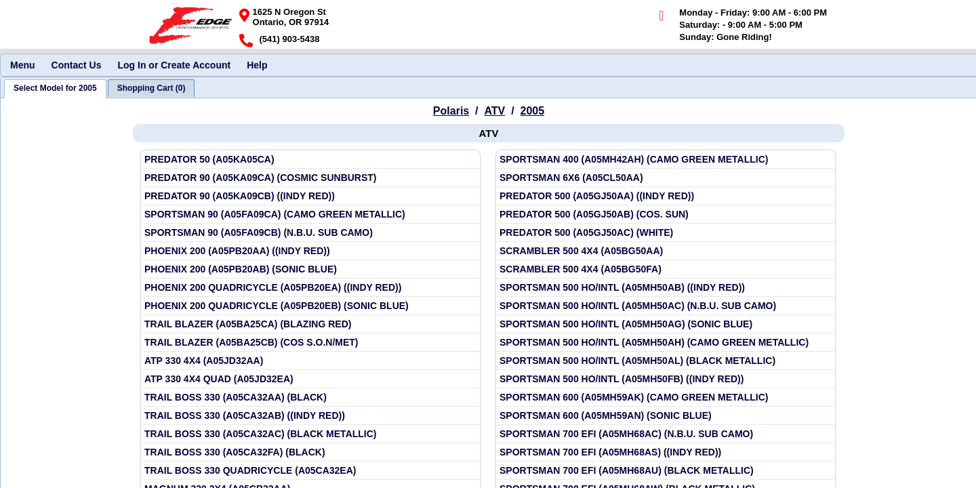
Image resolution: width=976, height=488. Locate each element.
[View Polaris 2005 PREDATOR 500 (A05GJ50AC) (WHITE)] (665, 233)
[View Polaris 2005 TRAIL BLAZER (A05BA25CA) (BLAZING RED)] (310, 324)
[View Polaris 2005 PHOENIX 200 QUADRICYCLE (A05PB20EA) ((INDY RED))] (310, 288)
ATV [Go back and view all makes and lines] (494, 111)
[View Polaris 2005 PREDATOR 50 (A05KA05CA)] (310, 159)
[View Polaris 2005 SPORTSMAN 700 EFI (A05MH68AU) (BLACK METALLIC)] (665, 471)
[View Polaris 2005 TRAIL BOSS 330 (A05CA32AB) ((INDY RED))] (310, 416)
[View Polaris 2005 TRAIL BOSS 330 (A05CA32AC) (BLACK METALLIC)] (310, 434)
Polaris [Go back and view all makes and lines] (451, 111)
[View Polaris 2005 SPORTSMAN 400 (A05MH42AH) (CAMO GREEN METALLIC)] (665, 159)
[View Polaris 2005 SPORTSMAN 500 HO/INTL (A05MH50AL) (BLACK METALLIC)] (665, 361)
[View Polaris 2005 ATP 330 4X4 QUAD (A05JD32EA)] (310, 379)
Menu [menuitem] (22, 65)
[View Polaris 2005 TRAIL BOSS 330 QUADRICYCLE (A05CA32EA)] (310, 471)
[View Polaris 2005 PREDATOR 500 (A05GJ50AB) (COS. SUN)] (665, 214)
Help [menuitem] (257, 65)
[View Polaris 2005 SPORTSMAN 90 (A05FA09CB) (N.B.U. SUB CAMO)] (310, 233)
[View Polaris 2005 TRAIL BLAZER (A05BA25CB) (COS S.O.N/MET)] (310, 342)
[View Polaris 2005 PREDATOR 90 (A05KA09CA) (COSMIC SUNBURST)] (310, 178)
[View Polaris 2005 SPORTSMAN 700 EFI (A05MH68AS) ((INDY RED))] (665, 452)
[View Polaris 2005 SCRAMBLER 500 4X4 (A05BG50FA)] (665, 269)
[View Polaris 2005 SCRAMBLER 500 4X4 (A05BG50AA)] (665, 251)
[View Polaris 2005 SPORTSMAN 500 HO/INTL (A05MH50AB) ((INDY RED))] (665, 288)
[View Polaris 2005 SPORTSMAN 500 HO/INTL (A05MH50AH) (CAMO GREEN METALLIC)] (665, 342)
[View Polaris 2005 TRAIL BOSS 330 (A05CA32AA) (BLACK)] (310, 397)
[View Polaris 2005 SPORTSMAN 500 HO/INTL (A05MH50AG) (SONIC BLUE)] (665, 324)
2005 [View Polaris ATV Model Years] (533, 111)
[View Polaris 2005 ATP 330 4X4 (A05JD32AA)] (310, 361)
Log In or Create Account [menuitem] (173, 65)
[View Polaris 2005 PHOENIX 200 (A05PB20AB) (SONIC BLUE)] (310, 269)
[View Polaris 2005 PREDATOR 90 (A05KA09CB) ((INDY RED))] (310, 196)
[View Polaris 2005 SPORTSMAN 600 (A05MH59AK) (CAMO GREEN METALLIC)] (665, 397)
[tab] (55, 88)
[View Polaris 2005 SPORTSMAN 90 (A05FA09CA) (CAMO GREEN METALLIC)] (310, 214)
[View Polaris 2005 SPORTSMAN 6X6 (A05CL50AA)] (665, 178)
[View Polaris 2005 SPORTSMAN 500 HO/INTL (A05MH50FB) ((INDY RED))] (665, 379)
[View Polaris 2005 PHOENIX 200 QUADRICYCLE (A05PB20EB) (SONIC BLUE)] (310, 306)
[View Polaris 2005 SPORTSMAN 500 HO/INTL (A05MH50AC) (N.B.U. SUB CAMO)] (665, 306)
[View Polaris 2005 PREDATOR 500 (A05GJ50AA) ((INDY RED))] (665, 196)
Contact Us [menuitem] (77, 65)
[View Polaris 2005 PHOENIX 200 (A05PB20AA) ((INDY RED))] (310, 251)
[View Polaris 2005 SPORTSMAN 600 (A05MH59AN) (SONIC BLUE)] (665, 416)
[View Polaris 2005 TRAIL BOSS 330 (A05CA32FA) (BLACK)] (310, 452)
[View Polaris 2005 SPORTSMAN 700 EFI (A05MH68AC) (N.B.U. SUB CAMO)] (665, 434)
